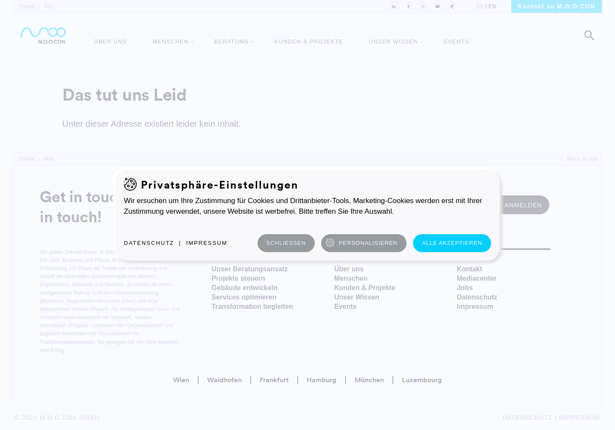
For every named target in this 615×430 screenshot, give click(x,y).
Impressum (207, 243)
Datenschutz (149, 243)
